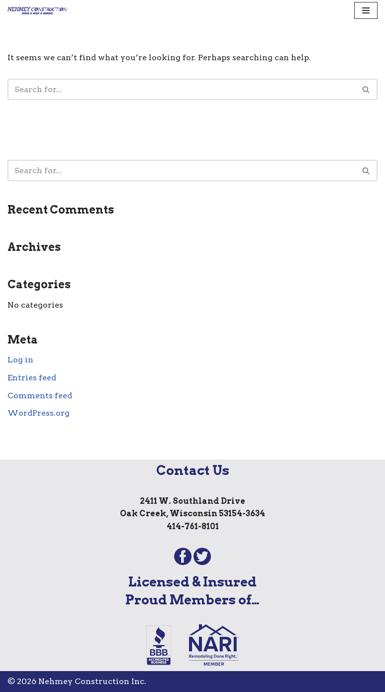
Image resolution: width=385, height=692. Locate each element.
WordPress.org (38, 413)
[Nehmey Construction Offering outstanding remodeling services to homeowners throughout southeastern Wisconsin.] (37, 10)
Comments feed (39, 395)
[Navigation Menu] (366, 10)
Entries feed (31, 377)
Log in (20, 359)
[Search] (181, 89)
